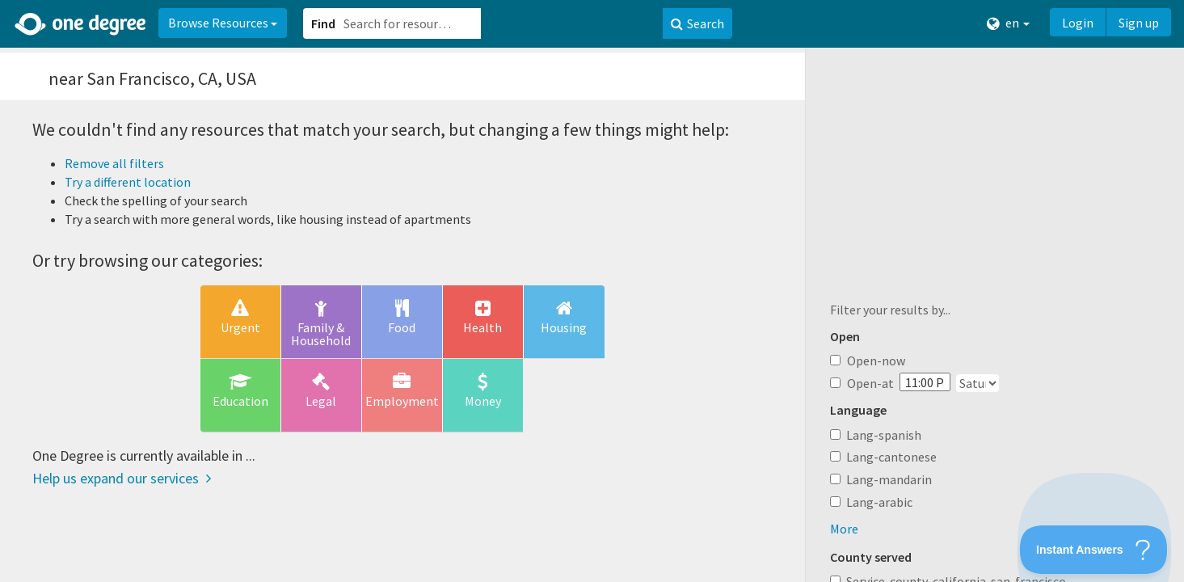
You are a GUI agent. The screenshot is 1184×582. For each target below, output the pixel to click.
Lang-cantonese (891, 457)
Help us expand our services (121, 478)
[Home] (81, 24)
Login (1077, 23)
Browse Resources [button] (222, 23)
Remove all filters (114, 163)
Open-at (862, 383)
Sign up (1139, 23)
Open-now (867, 360)
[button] (592, 291)
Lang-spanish (883, 435)
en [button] (1008, 23)
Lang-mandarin (889, 479)
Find (323, 23)
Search (697, 23)
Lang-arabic (879, 502)
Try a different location (128, 182)
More (844, 529)
